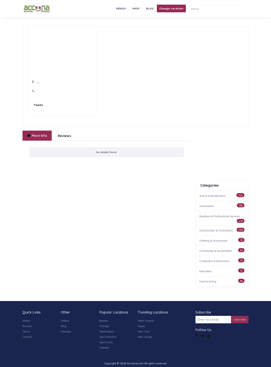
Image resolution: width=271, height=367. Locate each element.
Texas (141, 326)
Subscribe (240, 319)
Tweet (38, 105)
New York (144, 331)
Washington (106, 331)
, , (35, 81)
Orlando (104, 347)
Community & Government (216, 250)
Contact (27, 336)
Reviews (64, 136)
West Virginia (146, 320)
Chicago (104, 326)
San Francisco (107, 336)
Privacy (27, 326)
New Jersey (145, 336)
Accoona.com (135, 363)
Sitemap (66, 331)
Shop (136, 8)
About (26, 320)
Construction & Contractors (216, 230)
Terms (26, 331)
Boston (103, 320)
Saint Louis (106, 342)
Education (206, 271)
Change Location (171, 8)
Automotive (207, 206)
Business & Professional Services (220, 216)
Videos (121, 8)
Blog (150, 8)
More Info (37, 135)
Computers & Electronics (214, 261)
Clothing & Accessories (213, 240)
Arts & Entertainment (212, 195)
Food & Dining (208, 281)
